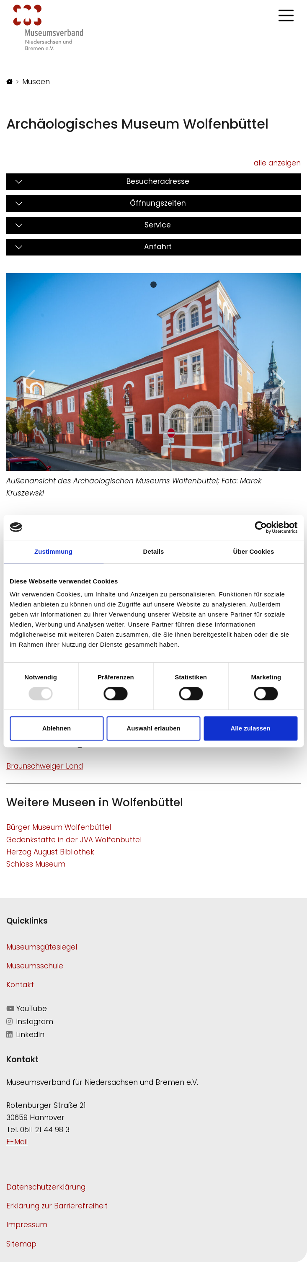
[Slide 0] (153, 284)
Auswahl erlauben (153, 728)
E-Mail (17, 1142)
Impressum (26, 1225)
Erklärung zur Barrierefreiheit (57, 1206)
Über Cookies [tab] (253, 551)
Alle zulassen (250, 728)
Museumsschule (34, 966)
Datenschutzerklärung (45, 1187)
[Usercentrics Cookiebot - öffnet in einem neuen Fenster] (260, 527)
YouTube (26, 1009)
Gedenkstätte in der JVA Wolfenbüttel (74, 840)
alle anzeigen (277, 163)
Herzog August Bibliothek (50, 852)
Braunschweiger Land (44, 766)
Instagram (29, 1022)
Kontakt (20, 985)
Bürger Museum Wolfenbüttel (58, 827)
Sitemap (21, 1244)
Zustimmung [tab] (53, 551)
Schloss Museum (35, 864)
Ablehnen (56, 728)
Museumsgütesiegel (41, 947)
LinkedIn (25, 1035)
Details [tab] (153, 551)
